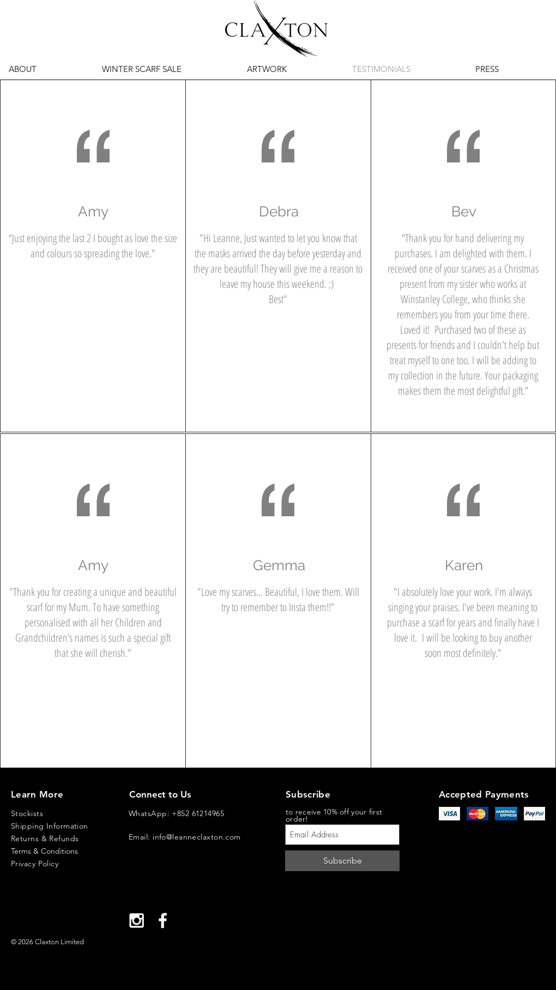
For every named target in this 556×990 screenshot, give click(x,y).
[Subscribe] (342, 860)
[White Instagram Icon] (136, 920)
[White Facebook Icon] (163, 920)
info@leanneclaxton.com (197, 837)
